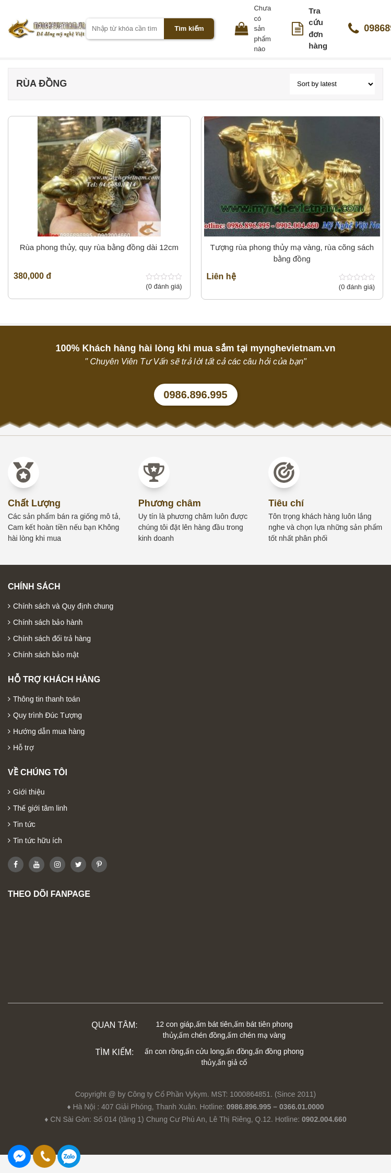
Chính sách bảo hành (47, 622)
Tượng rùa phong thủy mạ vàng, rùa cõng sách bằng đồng (292, 253)
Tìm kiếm (189, 28)
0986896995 (68, 1156)
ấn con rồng (164, 1051)
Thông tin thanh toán (46, 699)
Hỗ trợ (23, 747)
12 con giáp (175, 1024)
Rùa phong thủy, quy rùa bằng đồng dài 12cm (99, 247)
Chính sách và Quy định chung (63, 606)
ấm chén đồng (202, 1035)
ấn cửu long (204, 1051)
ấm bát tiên (214, 1024)
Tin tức (24, 824)
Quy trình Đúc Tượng (47, 715)
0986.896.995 (195, 394)
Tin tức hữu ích (37, 840)
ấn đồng (239, 1051)
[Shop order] (332, 84)
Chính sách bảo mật (46, 654)
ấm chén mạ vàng (256, 1035)
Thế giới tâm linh (40, 808)
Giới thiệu (29, 792)
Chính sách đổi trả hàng (52, 638)
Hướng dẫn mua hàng (49, 731)
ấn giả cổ (232, 1062)
